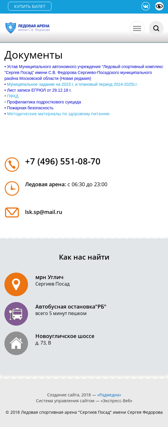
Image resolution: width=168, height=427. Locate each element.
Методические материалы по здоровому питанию (58, 113)
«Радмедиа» (109, 395)
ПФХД (13, 96)
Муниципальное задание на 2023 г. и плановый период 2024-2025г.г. (72, 84)
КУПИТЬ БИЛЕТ (29, 6)
